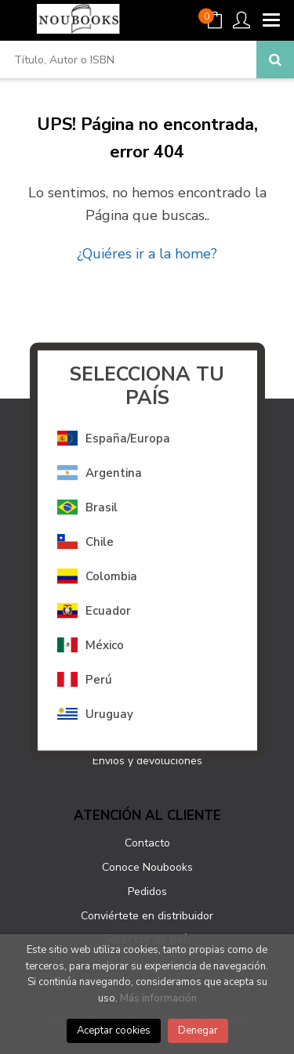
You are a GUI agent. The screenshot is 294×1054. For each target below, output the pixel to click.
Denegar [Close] (198, 1030)
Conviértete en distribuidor (147, 915)
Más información (158, 998)
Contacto (147, 843)
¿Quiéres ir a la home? (147, 253)
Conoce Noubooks (147, 867)
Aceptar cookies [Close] (114, 1030)
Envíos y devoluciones (147, 760)
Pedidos (147, 891)
